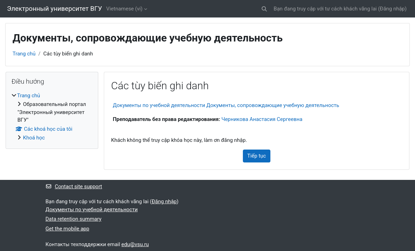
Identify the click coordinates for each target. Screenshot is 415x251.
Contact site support (74, 186)
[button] (264, 9)
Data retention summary (74, 219)
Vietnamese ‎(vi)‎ (124, 9)
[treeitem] (51, 117)
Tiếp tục (256, 156)
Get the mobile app (68, 229)
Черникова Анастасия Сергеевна (261, 119)
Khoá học (34, 138)
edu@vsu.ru (135, 244)
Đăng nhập (392, 9)
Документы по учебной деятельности (92, 209)
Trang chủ (24, 54)
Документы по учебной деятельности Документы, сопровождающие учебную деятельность (226, 105)
